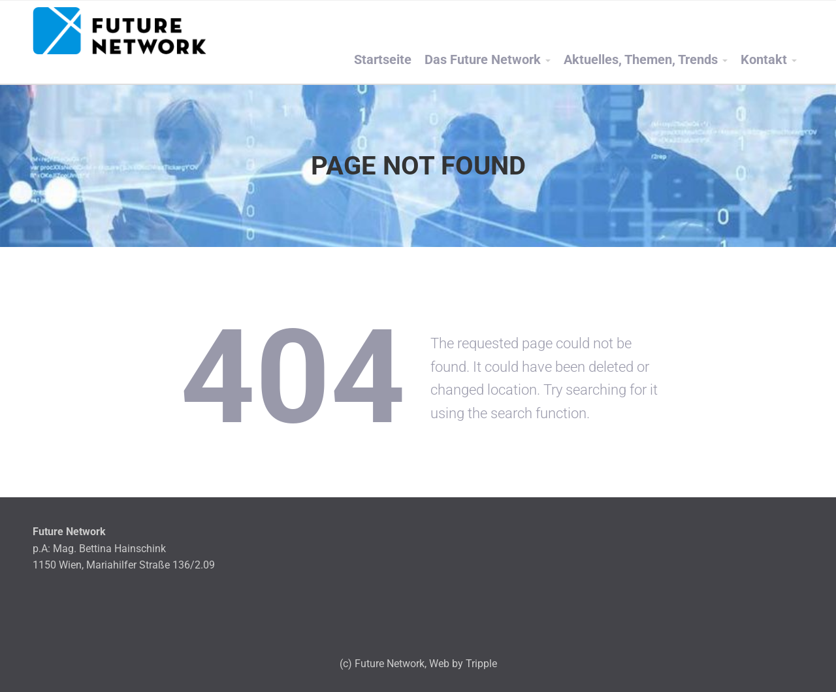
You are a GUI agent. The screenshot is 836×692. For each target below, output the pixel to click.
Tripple (481, 663)
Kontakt (764, 59)
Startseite (382, 59)
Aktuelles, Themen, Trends (641, 59)
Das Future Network (483, 59)
